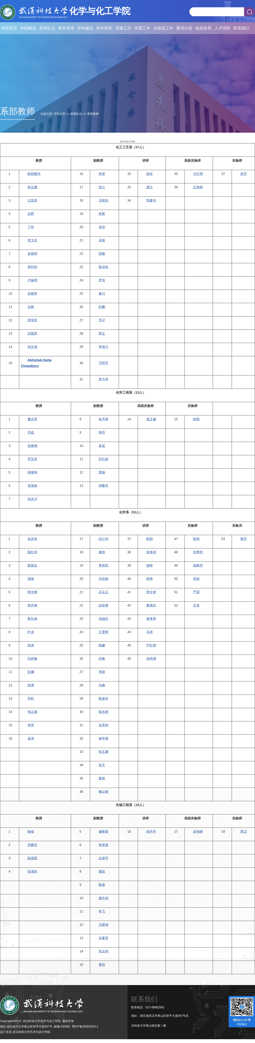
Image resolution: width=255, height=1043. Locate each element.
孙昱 (102, 174)
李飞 (102, 911)
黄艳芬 (151, 605)
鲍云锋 (103, 792)
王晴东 (103, 200)
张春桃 (32, 446)
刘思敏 (32, 658)
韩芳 (243, 539)
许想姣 (103, 579)
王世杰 (32, 200)
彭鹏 (102, 307)
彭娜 (31, 672)
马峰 (102, 685)
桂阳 (196, 419)
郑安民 (32, 320)
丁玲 (31, 227)
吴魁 (102, 240)
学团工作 (142, 28)
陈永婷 (103, 712)
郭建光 (151, 200)
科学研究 (104, 28)
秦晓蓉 (103, 831)
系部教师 (93, 113)
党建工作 (123, 28)
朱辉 (102, 214)
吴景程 (103, 725)
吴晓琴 (32, 293)
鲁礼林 (32, 619)
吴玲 (102, 227)
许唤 (102, 658)
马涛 (149, 632)
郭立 (102, 333)
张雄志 (103, 619)
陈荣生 (32, 565)
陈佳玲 (103, 267)
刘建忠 (32, 845)
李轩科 (32, 267)
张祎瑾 (151, 658)
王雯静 (103, 632)
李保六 (103, 347)
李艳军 (103, 565)
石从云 (103, 592)
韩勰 (102, 645)
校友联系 (203, 28)
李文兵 (32, 240)
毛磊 (31, 432)
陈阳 (149, 539)
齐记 (102, 320)
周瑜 (31, 579)
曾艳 (149, 579)
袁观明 (32, 254)
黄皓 (102, 871)
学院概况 (28, 28)
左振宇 (103, 858)
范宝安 (32, 459)
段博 (31, 685)
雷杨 (102, 472)
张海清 (151, 552)
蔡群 (102, 778)
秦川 (102, 293)
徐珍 (149, 174)
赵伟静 (198, 831)
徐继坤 (32, 472)
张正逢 (32, 712)
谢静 (149, 565)
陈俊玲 (103, 698)
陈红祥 (32, 552)
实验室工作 (163, 28)
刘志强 (32, 347)
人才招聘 (222, 28)
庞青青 (151, 619)
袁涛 (31, 738)
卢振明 (32, 280)
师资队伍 (47, 28)
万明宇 (103, 363)
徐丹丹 (151, 831)
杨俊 (31, 831)
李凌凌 (103, 845)
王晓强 (103, 925)
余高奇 (32, 539)
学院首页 (9, 28)
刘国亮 (32, 333)
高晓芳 (198, 565)
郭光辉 (32, 592)
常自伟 (103, 951)
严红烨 (151, 645)
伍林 (31, 307)
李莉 (196, 579)
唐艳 (102, 552)
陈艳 (196, 539)
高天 (102, 765)
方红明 (198, 174)
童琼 (102, 964)
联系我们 (241, 28)
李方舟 (103, 379)
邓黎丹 (103, 486)
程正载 (32, 187)
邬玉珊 (103, 752)
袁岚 (102, 446)
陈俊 (102, 885)
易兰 (149, 187)
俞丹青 (103, 419)
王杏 (196, 605)
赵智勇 (103, 605)
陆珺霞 (32, 858)
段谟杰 (32, 871)
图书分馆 (184, 28)
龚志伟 (103, 898)
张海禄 (32, 486)
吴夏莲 (103, 938)
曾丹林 (32, 605)
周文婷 (151, 592)
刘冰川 (32, 499)
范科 (31, 698)
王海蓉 (198, 187)
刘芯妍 (103, 459)
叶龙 (31, 632)
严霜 (196, 592)
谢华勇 (103, 738)
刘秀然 (198, 552)
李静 (102, 672)
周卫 (243, 831)
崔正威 (151, 419)
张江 (102, 187)
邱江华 (103, 539)
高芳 (243, 174)
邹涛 (31, 645)
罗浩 (102, 280)
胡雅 (102, 254)
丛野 (31, 214)
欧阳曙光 (34, 174)
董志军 (32, 419)
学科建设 (85, 28)
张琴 (31, 725)
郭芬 (102, 432)
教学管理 (66, 28)
